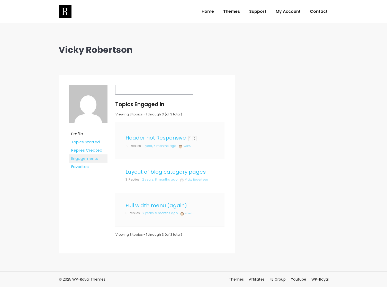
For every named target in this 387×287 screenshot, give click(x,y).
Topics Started (85, 142)
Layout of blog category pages (165, 171)
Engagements (84, 158)
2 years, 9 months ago (160, 213)
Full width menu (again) (156, 205)
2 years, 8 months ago (159, 179)
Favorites (80, 166)
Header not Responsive (155, 137)
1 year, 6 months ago (159, 146)
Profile (77, 133)
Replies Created (86, 150)
